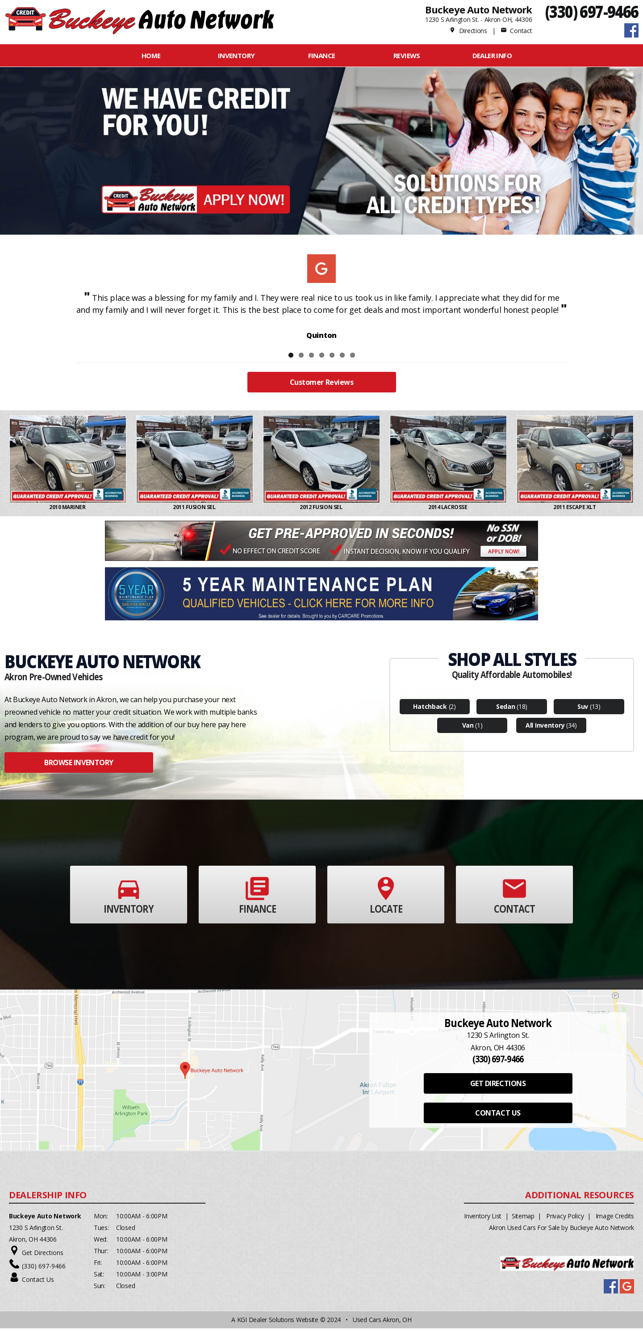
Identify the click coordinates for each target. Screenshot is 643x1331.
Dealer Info (492, 55)
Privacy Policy (565, 1218)
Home (151, 55)
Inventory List (482, 1218)
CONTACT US (497, 1115)
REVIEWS (406, 55)
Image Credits (615, 1218)
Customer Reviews (321, 385)
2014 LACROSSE (448, 510)
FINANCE (321, 55)
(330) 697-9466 (592, 11)
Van (468, 728)
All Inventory (545, 728)
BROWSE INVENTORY (78, 765)
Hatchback (430, 709)
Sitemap (523, 1218)
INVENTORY (236, 55)
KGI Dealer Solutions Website (277, 1322)
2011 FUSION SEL (194, 510)
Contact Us (38, 1282)
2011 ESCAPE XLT (575, 510)
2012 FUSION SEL (321, 510)
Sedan (505, 709)
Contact (516, 30)
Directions (468, 30)
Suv (582, 709)
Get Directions (42, 1255)
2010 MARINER (68, 510)
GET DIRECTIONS (498, 1086)
